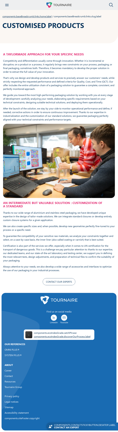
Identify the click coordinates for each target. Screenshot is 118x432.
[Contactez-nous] (82, 426)
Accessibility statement (17, 412)
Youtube (64, 319)
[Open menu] (7, 5)
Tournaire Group (13, 387)
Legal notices (11, 401)
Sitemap (9, 407)
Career (8, 370)
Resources (10, 381)
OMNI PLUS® (12, 349)
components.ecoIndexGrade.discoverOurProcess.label (62, 336)
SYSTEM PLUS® (13, 355)
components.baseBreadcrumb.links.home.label (27, 16)
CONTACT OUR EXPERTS (59, 282)
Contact (9, 376)
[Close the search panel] (111, 5)
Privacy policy (12, 396)
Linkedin (54, 319)
